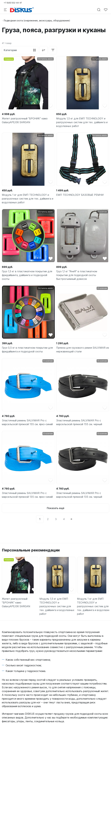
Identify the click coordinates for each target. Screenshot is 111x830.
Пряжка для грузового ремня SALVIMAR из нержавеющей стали (82, 349)
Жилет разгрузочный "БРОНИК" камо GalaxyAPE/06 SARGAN (25, 120)
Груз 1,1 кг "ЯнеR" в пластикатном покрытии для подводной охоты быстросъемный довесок (76, 275)
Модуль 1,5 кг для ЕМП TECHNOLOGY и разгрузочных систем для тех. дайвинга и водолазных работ (82, 122)
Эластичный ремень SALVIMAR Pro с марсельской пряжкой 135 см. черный (79, 494)
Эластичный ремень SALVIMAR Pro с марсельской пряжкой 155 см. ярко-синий (27, 422)
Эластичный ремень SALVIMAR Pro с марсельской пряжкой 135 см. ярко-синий (27, 494)
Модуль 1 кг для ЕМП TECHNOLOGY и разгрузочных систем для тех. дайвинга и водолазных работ (27, 198)
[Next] (71, 519)
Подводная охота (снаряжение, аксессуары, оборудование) (37, 20)
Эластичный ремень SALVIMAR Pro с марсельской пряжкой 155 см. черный (79, 422)
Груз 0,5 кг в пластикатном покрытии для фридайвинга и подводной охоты (27, 349)
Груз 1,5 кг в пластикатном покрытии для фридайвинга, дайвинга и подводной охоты (27, 275)
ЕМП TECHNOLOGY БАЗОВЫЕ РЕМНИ (79, 194)
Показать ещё (55, 508)
